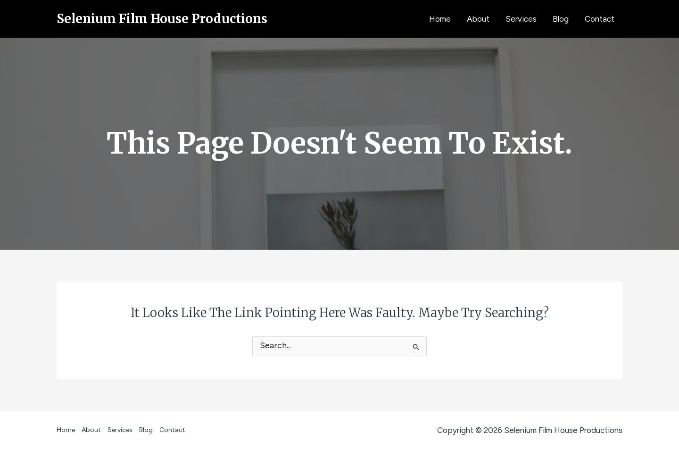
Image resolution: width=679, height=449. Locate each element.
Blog (561, 19)
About (478, 19)
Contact (599, 19)
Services (521, 19)
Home (440, 19)
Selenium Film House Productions (162, 18)
